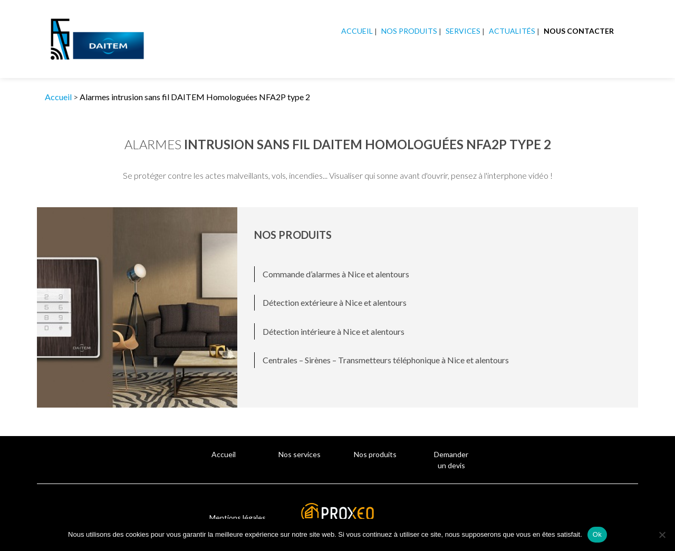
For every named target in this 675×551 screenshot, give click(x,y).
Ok (597, 534)
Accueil (357, 30)
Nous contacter (579, 30)
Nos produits (375, 454)
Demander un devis (451, 460)
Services (463, 30)
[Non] (662, 534)
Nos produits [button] (409, 30)
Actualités (512, 30)
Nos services (299, 454)
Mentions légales (237, 517)
